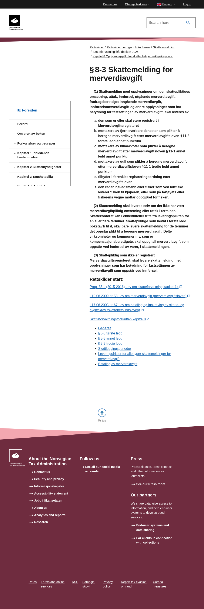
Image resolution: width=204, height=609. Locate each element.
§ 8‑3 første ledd (110, 334)
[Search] (188, 23)
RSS (75, 586)
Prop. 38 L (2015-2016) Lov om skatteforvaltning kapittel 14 (134, 287)
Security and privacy (49, 483)
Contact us (110, 4)
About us (40, 512)
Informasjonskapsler (49, 490)
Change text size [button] (136, 4)
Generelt (104, 329)
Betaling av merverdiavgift (117, 364)
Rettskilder (97, 47)
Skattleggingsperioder (114, 349)
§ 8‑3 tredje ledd (110, 344)
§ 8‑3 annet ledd (110, 339)
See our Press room (150, 488)
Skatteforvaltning (164, 47)
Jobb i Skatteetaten (48, 505)
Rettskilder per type (120, 47)
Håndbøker (142, 47)
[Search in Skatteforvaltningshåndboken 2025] (171, 22)
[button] (166, 4)
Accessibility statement (51, 497)
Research (41, 526)
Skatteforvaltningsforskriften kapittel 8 (118, 320)
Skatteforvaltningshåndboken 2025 (52, 17)
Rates (33, 586)
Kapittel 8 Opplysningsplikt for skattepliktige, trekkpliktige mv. (133, 56)
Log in (187, 4)
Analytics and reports (50, 519)
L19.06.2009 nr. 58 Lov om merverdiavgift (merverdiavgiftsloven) (138, 296)
